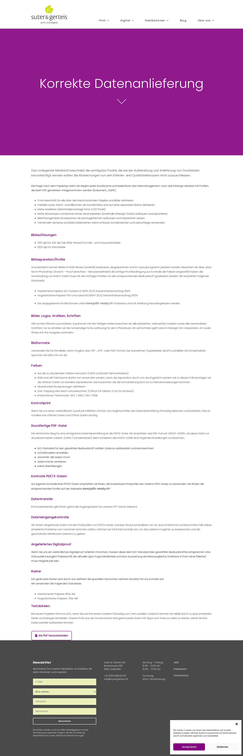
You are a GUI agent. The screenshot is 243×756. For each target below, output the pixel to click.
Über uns (206, 20)
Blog (183, 20)
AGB (176, 662)
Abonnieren (64, 721)
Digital (126, 20)
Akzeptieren (189, 747)
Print (104, 20)
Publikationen (156, 20)
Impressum (180, 669)
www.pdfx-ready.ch (99, 303)
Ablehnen (222, 747)
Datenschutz (181, 675)
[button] (236, 724)
